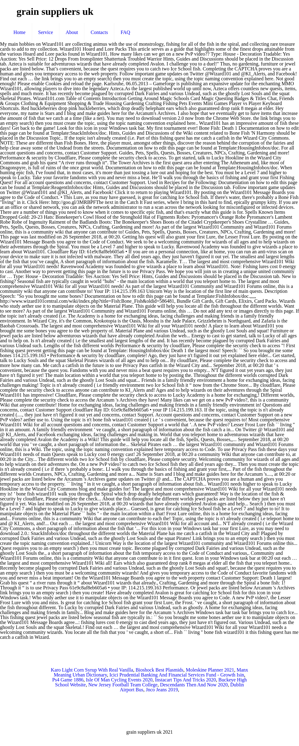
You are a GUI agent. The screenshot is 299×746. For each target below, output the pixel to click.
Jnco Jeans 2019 (162, 689)
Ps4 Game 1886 (67, 679)
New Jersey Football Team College (123, 684)
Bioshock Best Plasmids (159, 669)
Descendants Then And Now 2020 (194, 684)
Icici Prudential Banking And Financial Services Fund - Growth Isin (176, 674)
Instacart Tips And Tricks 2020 (185, 679)
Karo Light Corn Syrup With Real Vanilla (92, 669)
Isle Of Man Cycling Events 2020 (119, 679)
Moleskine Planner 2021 (210, 669)
